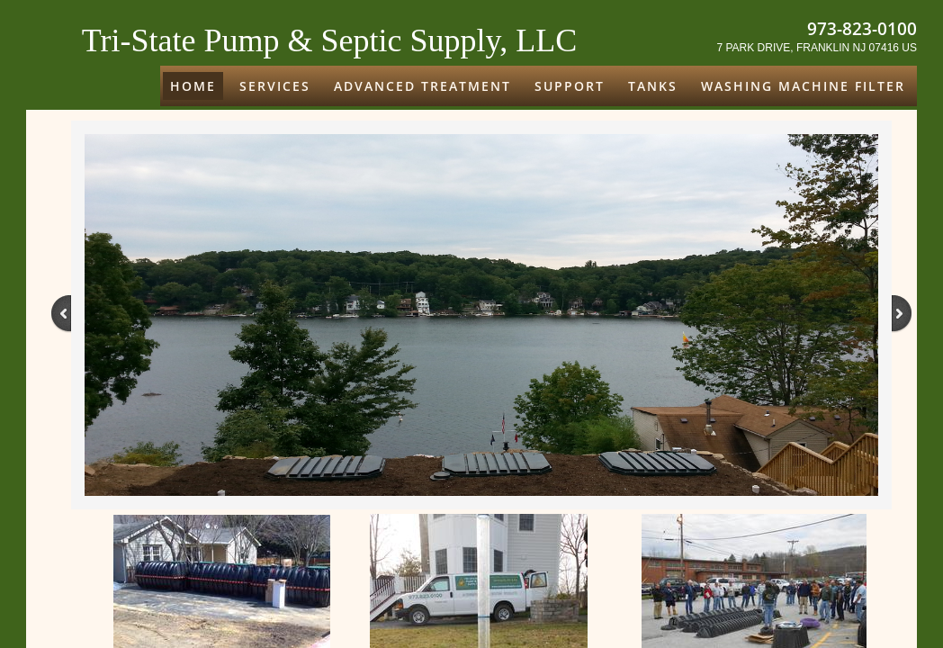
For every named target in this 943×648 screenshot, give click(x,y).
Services (274, 85)
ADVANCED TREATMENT (422, 85)
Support (569, 85)
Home (193, 85)
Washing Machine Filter (803, 85)
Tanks (653, 85)
